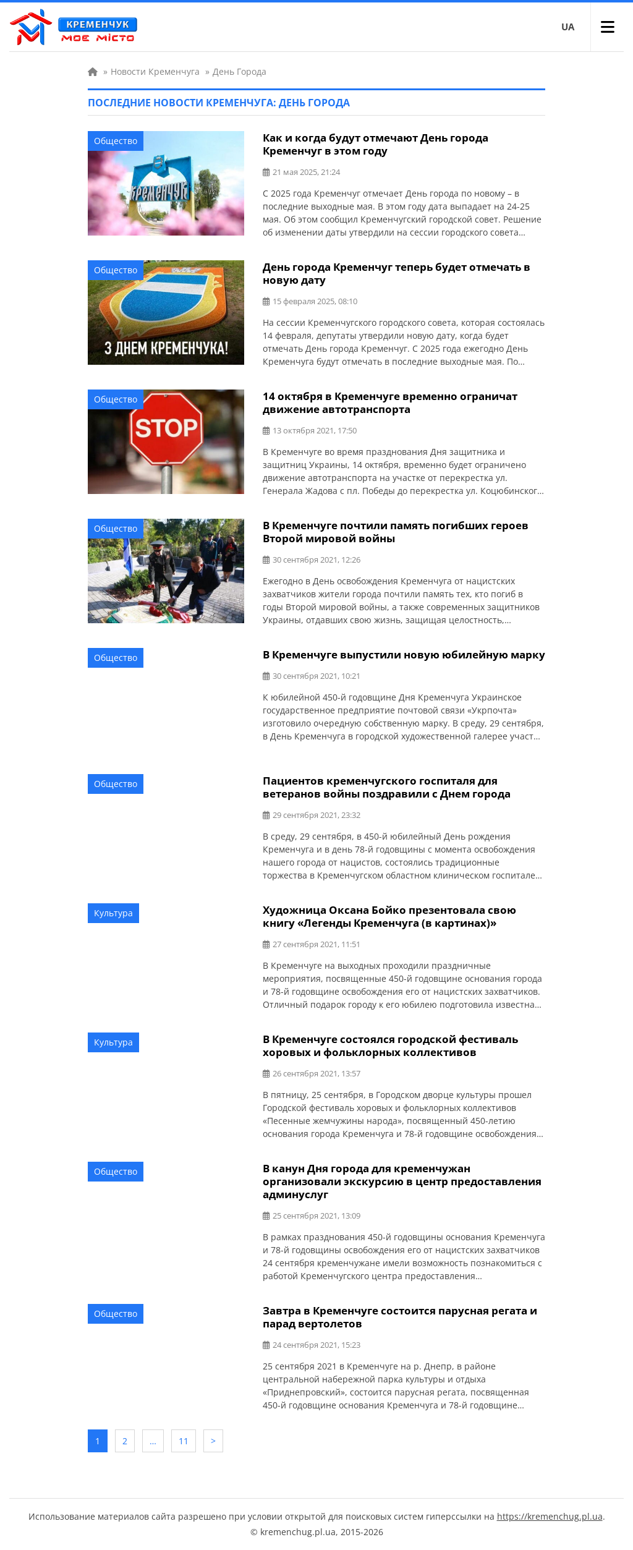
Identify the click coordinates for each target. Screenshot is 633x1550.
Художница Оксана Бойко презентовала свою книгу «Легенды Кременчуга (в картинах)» (389, 916)
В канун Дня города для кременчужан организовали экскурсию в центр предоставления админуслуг (402, 1181)
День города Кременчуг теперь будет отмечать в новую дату (396, 273)
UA (567, 26)
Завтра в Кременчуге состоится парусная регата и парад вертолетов (400, 1317)
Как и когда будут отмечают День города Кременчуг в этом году (375, 144)
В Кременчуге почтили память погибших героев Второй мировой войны (396, 531)
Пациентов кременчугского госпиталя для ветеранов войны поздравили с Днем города (387, 787)
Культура (113, 913)
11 (184, 1441)
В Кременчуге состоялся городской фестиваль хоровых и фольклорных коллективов (390, 1045)
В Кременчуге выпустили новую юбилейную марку (404, 654)
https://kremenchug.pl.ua (550, 1516)
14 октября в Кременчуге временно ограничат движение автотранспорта (390, 402)
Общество (115, 141)
